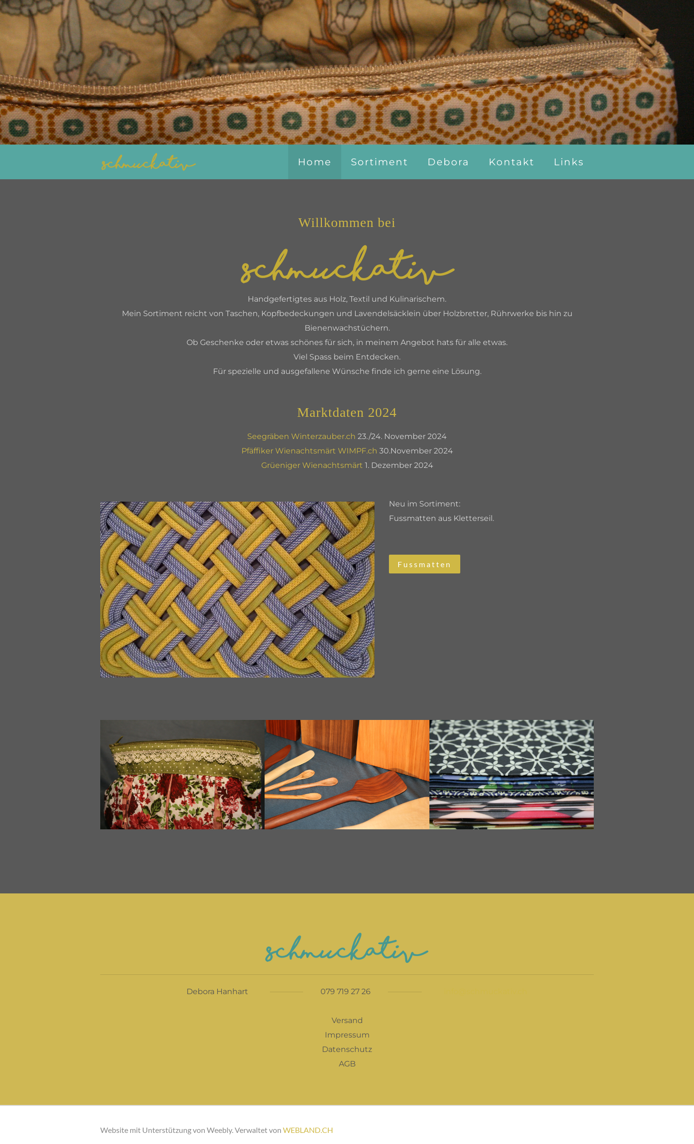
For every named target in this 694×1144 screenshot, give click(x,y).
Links (569, 162)
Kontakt (511, 162)
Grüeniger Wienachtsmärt (312, 465)
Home (315, 162)
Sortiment (379, 162)
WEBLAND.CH (308, 1129)
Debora (448, 162)
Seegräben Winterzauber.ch (301, 436)
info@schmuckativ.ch (485, 991)
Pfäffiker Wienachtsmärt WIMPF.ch (309, 450)
